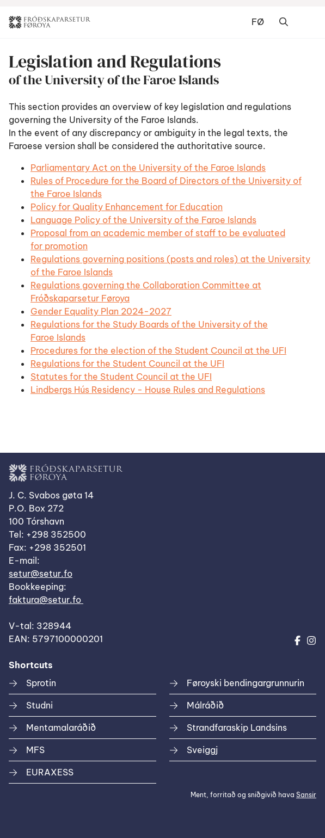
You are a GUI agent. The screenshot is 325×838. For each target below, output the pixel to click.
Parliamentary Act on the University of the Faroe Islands (148, 167)
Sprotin (41, 682)
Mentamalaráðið (61, 727)
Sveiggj (202, 749)
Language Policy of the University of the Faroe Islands (143, 219)
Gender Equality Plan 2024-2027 (100, 311)
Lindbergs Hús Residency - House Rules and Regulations (147, 389)
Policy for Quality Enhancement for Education (126, 206)
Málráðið (205, 705)
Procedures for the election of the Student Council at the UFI (158, 350)
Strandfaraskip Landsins (237, 727)
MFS (35, 749)
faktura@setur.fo (46, 599)
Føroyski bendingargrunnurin (245, 682)
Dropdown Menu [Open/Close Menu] (305, 22)
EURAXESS (49, 772)
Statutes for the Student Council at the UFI (121, 376)
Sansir (306, 795)
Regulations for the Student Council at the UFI (127, 363)
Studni (39, 705)
